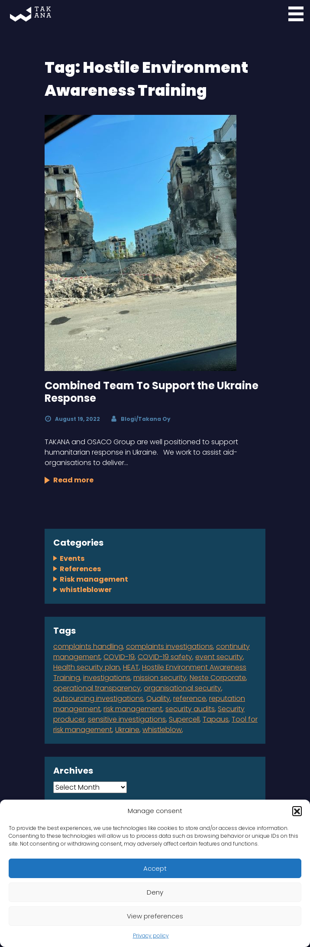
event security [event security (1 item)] (219, 657)
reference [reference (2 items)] (189, 698)
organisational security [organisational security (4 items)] (182, 688)
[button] (297, 811)
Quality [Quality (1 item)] (158, 698)
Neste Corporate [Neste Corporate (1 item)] (218, 678)
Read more (73, 480)
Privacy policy (151, 935)
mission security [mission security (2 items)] (160, 678)
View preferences (155, 916)
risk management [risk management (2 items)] (132, 709)
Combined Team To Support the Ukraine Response (151, 391)
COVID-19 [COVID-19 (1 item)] (119, 657)
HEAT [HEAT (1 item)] (131, 667)
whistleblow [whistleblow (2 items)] (162, 730)
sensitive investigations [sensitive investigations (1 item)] (127, 719)
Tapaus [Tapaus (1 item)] (216, 719)
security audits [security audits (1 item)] (190, 709)
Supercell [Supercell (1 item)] (184, 719)
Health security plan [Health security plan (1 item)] (86, 667)
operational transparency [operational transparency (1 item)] (97, 688)
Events (72, 558)
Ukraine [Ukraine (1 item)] (127, 730)
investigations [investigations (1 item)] (106, 678)
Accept (155, 868)
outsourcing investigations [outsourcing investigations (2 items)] (98, 698)
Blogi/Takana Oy (146, 419)
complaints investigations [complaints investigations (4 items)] (169, 646)
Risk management (94, 579)
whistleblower (86, 590)
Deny (155, 892)
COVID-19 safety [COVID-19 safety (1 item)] (165, 657)
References (80, 569)
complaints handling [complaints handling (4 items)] (88, 646)
